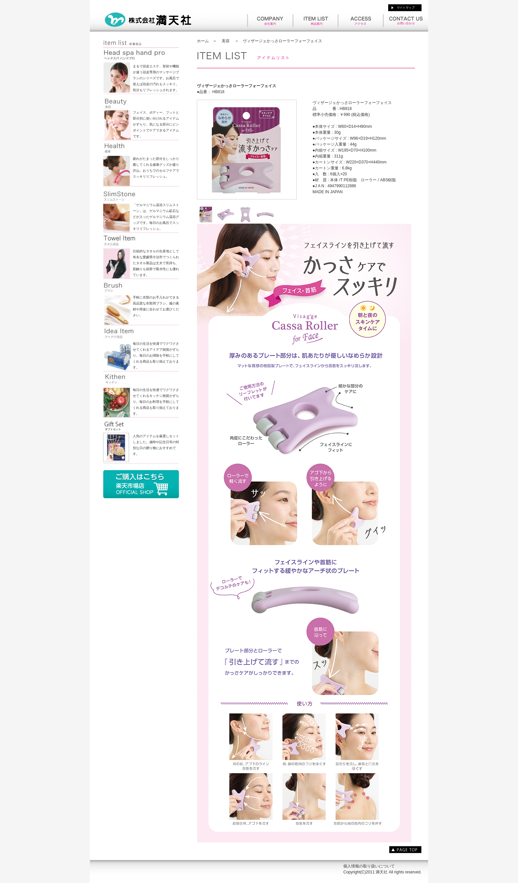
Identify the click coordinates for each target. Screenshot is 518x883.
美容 (226, 41)
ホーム (203, 41)
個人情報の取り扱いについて (369, 866)
